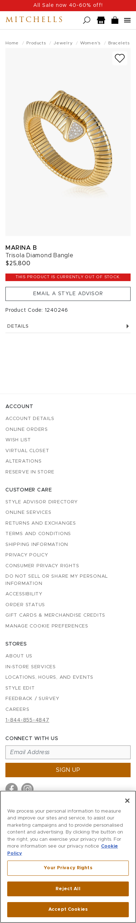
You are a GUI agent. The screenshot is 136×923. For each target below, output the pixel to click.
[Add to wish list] (120, 58)
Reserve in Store (29, 472)
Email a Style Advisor (68, 293)
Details (68, 326)
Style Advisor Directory (41, 502)
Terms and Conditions (38, 534)
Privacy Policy (26, 555)
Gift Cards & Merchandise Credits (55, 615)
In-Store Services (30, 667)
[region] (68, 857)
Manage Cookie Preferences (46, 626)
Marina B (21, 248)
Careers (17, 709)
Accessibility (24, 594)
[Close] (127, 801)
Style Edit (20, 688)
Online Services (28, 512)
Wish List (18, 440)
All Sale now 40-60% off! (68, 5)
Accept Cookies (68, 909)
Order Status (25, 605)
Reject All (68, 889)
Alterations (23, 461)
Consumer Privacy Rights (42, 566)
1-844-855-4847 (27, 720)
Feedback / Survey (32, 698)
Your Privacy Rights (68, 868)
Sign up (68, 770)
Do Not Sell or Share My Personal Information (56, 580)
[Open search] (87, 20)
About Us (18, 656)
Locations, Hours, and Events (49, 677)
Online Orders (26, 429)
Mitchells (34, 20)
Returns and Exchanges (40, 523)
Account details (29, 418)
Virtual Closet (27, 451)
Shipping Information (36, 544)
